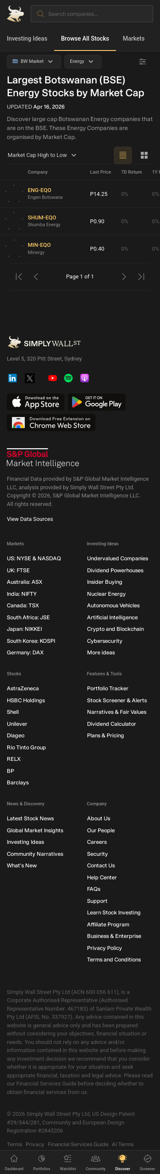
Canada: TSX (23, 606)
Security (97, 854)
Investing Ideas (27, 38)
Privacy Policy (104, 948)
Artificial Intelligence (112, 617)
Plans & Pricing (105, 736)
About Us (98, 819)
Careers (97, 842)
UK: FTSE (18, 570)
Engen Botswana (45, 198)
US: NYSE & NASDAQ (34, 559)
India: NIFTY (22, 594)
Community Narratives (35, 854)
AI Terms (123, 1144)
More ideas (101, 653)
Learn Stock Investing (114, 913)
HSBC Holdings (26, 700)
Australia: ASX (24, 582)
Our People (101, 830)
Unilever (17, 724)
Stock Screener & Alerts (117, 700)
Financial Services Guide (78, 1144)
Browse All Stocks (85, 38)
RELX (13, 759)
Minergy (36, 252)
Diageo (15, 736)
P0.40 (97, 248)
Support (97, 901)
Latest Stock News (30, 819)
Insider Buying (104, 582)
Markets (134, 38)
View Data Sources (30, 519)
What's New (22, 866)
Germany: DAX (25, 653)
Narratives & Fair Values (116, 712)
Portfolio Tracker (107, 689)
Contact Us (101, 866)
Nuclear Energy (106, 594)
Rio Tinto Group (26, 747)
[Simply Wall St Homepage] (15, 13)
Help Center (102, 877)
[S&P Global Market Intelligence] (43, 458)
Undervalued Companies (117, 559)
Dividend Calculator (111, 724)
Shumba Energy (44, 225)
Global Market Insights (35, 830)
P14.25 (99, 194)
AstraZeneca (23, 689)
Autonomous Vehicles (113, 606)
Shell (13, 712)
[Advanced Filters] (142, 61)
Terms (14, 1144)
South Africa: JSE (28, 617)
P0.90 (97, 221)
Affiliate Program (108, 924)
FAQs (93, 889)
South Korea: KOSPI (31, 641)
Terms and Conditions (114, 960)
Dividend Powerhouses (115, 570)
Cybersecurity (104, 641)
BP (10, 771)
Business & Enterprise (114, 936)
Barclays (18, 783)
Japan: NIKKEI (24, 629)
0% (124, 194)
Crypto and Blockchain (115, 629)
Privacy (35, 1144)
